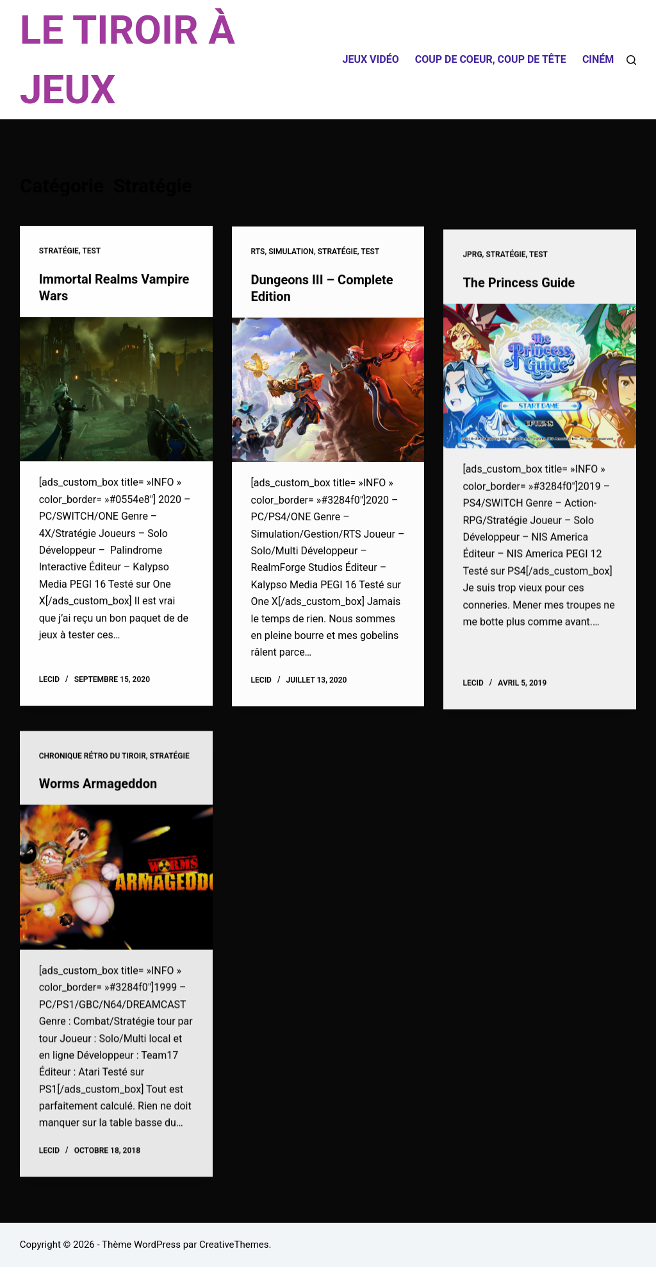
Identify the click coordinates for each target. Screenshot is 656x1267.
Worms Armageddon (98, 792)
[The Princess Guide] (539, 381)
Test (91, 250)
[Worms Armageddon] (116, 885)
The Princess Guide (519, 287)
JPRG (472, 259)
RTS (258, 252)
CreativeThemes (234, 1244)
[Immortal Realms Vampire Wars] (116, 389)
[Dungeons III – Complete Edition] (328, 391)
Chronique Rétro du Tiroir (92, 764)
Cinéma (601, 59)
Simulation (291, 252)
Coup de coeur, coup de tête (490, 59)
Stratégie (59, 250)
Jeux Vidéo (370, 59)
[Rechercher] (631, 60)
